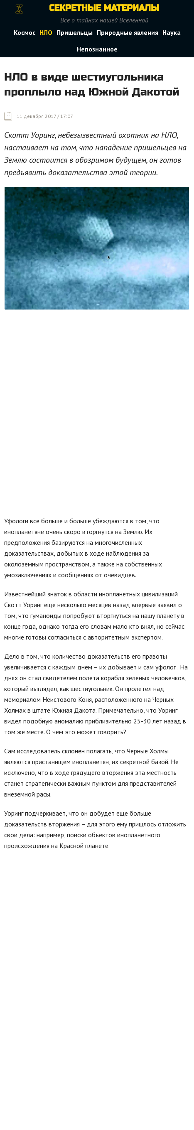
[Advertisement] (97, 415)
